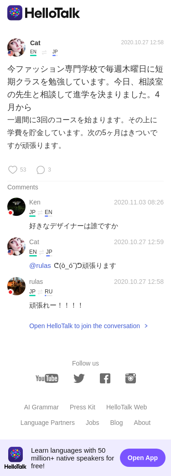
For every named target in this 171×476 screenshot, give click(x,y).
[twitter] (79, 378)
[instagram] (130, 378)
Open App (143, 457)
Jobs (92, 422)
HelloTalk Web (126, 407)
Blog (116, 422)
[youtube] (47, 378)
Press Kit (82, 407)
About (142, 422)
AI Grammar (41, 407)
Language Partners (48, 422)
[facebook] (105, 378)
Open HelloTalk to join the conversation (84, 326)
